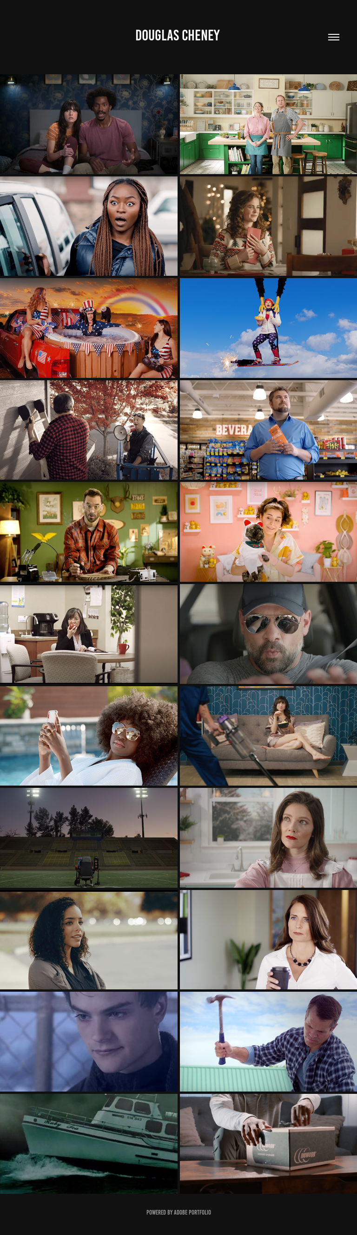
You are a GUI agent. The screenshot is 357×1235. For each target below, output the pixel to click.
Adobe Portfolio (192, 1212)
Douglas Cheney (178, 35)
